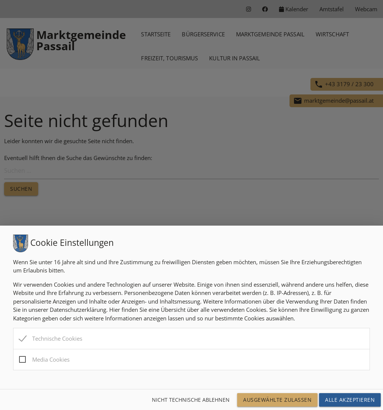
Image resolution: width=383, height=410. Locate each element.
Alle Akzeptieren (350, 399)
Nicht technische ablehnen (191, 399)
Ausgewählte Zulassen (277, 399)
